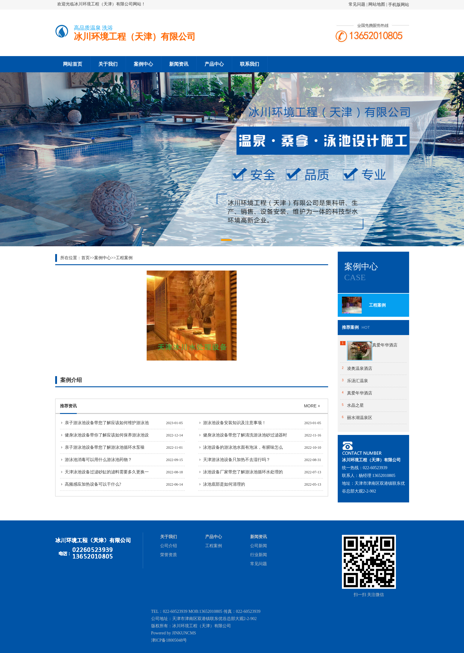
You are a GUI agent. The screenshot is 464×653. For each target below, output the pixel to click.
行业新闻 (258, 555)
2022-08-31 (312, 460)
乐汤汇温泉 (357, 381)
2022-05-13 (312, 484)
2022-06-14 (174, 484)
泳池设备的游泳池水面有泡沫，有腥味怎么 (243, 447)
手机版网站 (398, 4)
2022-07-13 (312, 472)
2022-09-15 (174, 460)
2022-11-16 (312, 435)
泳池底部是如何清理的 (224, 484)
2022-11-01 (174, 447)
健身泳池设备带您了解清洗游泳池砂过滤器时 (245, 435)
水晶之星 (355, 405)
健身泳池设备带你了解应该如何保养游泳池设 (107, 435)
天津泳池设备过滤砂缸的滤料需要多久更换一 (107, 472)
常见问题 (358, 4)
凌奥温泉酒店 (359, 368)
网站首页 (72, 64)
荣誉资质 (168, 555)
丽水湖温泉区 (359, 417)
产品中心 (214, 64)
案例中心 (143, 64)
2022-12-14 (174, 435)
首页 (85, 258)
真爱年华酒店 (384, 345)
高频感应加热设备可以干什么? (93, 484)
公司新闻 (258, 546)
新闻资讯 (178, 64)
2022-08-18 (174, 472)
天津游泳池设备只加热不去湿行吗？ (236, 459)
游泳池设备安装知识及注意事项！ (234, 423)
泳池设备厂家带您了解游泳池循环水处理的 (243, 472)
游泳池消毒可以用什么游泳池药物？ (98, 459)
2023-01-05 (174, 423)
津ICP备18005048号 (169, 640)
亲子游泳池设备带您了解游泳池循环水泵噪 (105, 447)
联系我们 (249, 64)
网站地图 (376, 4)
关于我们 (108, 64)
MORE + (312, 405)
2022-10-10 (312, 447)
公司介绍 (168, 546)
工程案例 (124, 258)
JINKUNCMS (184, 633)
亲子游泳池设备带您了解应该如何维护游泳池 (107, 423)
